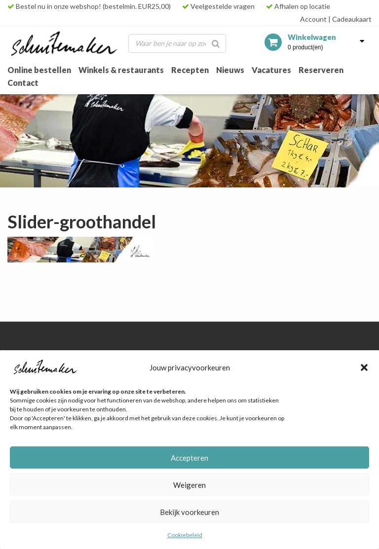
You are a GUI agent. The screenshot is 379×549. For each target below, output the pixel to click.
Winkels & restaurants (121, 69)
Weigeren (189, 484)
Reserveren (321, 69)
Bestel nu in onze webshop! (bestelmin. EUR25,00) (89, 6)
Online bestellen (39, 69)
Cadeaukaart (350, 19)
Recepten (190, 69)
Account (313, 19)
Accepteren (189, 457)
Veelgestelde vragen (218, 6)
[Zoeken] (216, 43)
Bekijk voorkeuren (189, 512)
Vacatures (271, 69)
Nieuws (230, 69)
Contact (22, 82)
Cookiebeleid (184, 535)
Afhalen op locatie (298, 6)
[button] (364, 367)
